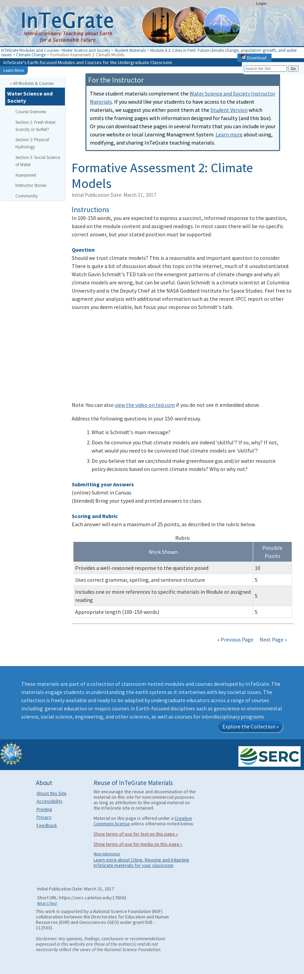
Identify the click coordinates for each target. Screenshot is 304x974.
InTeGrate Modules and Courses (30, 50)
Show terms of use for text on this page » (136, 834)
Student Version (229, 109)
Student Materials (130, 50)
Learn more (229, 134)
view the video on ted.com (145, 404)
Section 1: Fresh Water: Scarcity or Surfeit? (35, 125)
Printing (44, 809)
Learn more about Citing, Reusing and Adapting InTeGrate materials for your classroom (141, 862)
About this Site (52, 793)
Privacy (44, 817)
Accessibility (50, 801)
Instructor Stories (30, 185)
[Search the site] (265, 68)
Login (261, 3)
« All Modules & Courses (32, 83)
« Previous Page (235, 639)
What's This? (47, 903)
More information (107, 854)
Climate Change (31, 54)
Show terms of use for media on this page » (138, 844)
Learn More (13, 70)
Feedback (47, 825)
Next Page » (273, 639)
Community (26, 195)
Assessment (25, 175)
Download (253, 57)
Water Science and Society (86, 50)
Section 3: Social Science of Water (37, 160)
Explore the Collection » (250, 726)
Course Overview (30, 111)
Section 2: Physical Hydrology (32, 143)
